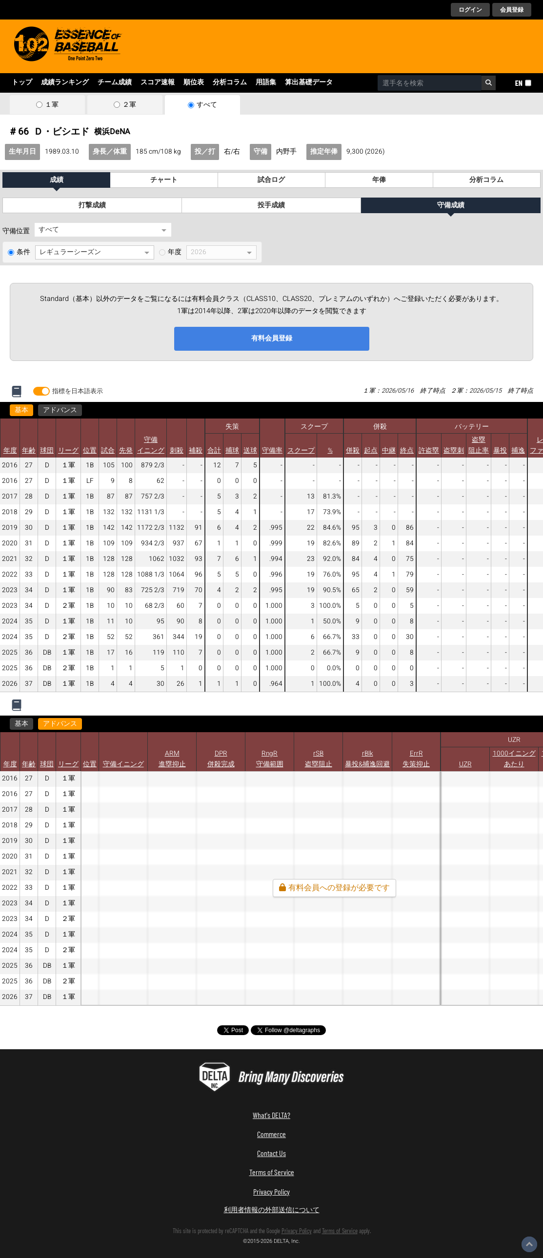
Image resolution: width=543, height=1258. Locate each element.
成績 (56, 180)
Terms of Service (271, 1172)
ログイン (470, 9)
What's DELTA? (271, 1114)
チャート (164, 180)
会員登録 (511, 9)
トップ (22, 82)
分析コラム (230, 82)
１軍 (52, 105)
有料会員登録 (271, 338)
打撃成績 (92, 205)
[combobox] (430, 83)
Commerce (271, 1133)
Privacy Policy (271, 1191)
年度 (174, 252)
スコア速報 (158, 82)
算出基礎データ (309, 82)
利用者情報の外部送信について (272, 1209)
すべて (207, 105)
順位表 (193, 82)
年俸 (379, 180)
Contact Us (271, 1153)
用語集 (266, 82)
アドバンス (60, 410)
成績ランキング (65, 82)
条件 (23, 252)
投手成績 (271, 205)
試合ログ (271, 180)
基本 (21, 410)
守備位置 (16, 231)
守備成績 (450, 205)
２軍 (129, 105)
